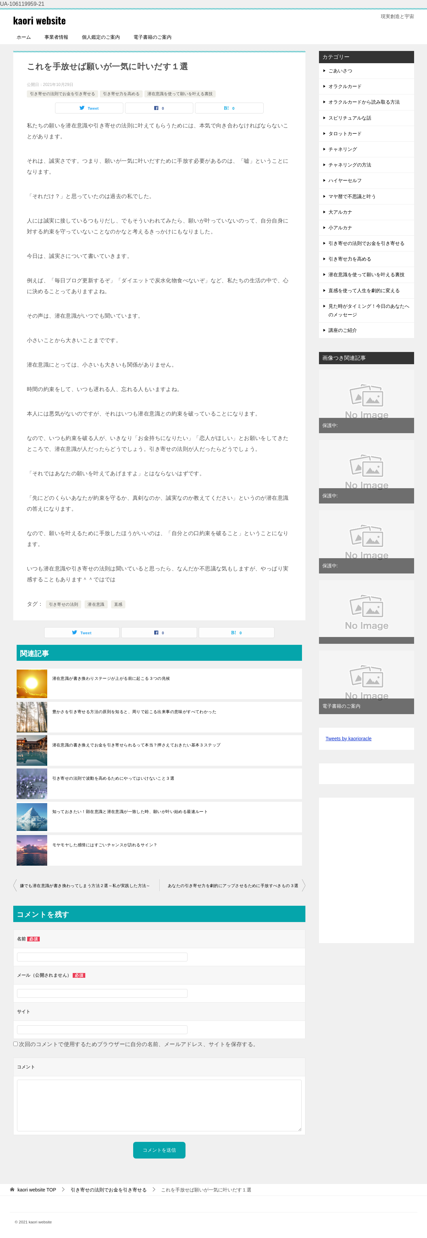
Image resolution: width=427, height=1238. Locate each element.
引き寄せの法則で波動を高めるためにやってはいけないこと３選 (113, 778)
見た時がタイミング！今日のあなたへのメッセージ (368, 310)
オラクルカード (345, 86)
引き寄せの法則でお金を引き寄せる (62, 93)
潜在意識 (96, 604)
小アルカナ (340, 227)
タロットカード (345, 133)
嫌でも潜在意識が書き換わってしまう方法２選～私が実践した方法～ (85, 885)
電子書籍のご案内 (153, 37)
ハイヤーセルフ (345, 180)
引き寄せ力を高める (121, 93)
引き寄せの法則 (63, 604)
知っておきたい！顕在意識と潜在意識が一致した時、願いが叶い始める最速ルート (130, 811)
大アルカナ (340, 212)
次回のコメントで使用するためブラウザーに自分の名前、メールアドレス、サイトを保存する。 (139, 1044)
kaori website (41, 20)
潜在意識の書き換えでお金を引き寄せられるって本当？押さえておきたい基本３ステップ (136, 745)
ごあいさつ (340, 70)
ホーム (24, 37)
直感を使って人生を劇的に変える (364, 290)
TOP (36, 1189)
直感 (118, 604)
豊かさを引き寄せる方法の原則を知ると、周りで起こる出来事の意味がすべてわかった (134, 711)
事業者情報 (56, 37)
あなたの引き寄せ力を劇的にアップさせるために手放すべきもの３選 (233, 885)
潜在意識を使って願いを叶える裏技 (180, 93)
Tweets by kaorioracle (349, 738)
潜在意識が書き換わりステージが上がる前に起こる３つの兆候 (111, 678)
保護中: (330, 425)
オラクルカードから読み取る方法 (364, 102)
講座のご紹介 (342, 330)
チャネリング (342, 149)
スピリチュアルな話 (349, 118)
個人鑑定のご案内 (101, 37)
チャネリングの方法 (349, 164)
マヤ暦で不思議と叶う (352, 196)
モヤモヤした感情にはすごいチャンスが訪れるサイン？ (105, 845)
